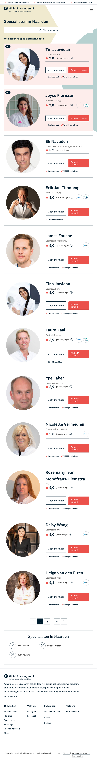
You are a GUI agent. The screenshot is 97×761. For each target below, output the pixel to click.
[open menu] (91, 9)
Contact (47, 722)
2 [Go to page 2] (47, 621)
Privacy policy (77, 756)
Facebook (31, 715)
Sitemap (66, 753)
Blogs (6, 732)
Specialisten (9, 720)
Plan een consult (78, 70)
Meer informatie (56, 70)
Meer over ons (11, 696)
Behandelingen (11, 711)
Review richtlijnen (52, 711)
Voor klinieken (72, 711)
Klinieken (8, 715)
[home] (19, 9)
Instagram (31, 711)
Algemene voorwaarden (81, 753)
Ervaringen (9, 724)
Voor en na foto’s (12, 728)
